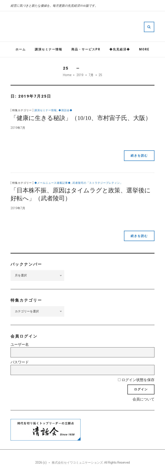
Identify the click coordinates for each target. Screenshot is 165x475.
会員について (143, 399)
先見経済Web (95, 26)
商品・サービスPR (85, 49)
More (144, 49)
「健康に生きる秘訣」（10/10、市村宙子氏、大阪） (81, 118)
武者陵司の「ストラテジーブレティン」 (97, 182)
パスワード (20, 362)
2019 (79, 75)
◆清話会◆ (65, 110)
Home (67, 75)
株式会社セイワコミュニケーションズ (77, 462)
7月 (91, 75)
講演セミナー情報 (48, 49)
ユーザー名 (20, 344)
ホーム (20, 49)
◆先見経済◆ (119, 49)
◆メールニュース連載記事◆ (52, 182)
